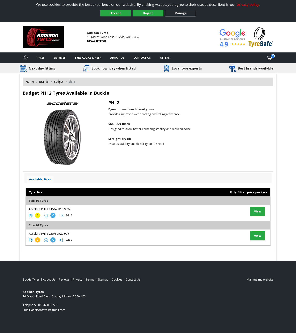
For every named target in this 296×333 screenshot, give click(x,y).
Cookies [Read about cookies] (117, 279)
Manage (181, 13)
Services (60, 57)
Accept (115, 13)
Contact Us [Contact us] (142, 57)
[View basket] (269, 57)
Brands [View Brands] (44, 82)
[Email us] (48, 310)
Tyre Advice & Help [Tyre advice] (88, 57)
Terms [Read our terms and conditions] (90, 279)
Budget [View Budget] (58, 82)
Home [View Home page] (30, 82)
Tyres (40, 57)
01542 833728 (96, 41)
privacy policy (248, 4)
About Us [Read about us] (49, 279)
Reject (148, 13)
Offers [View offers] (165, 57)
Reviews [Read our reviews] (64, 279)
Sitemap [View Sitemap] (102, 279)
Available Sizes (40, 179)
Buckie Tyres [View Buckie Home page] (31, 279)
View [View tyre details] (257, 211)
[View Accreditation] (260, 37)
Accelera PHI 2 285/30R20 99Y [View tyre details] (49, 234)
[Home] (26, 57)
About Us (117, 57)
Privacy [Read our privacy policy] (77, 279)
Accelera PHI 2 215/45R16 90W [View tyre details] (49, 209)
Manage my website (259, 279)
